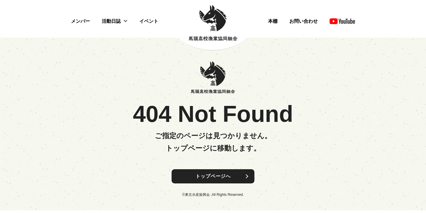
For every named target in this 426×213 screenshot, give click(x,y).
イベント (148, 21)
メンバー (80, 21)
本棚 (272, 21)
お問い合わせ (303, 21)
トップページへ (213, 176)
